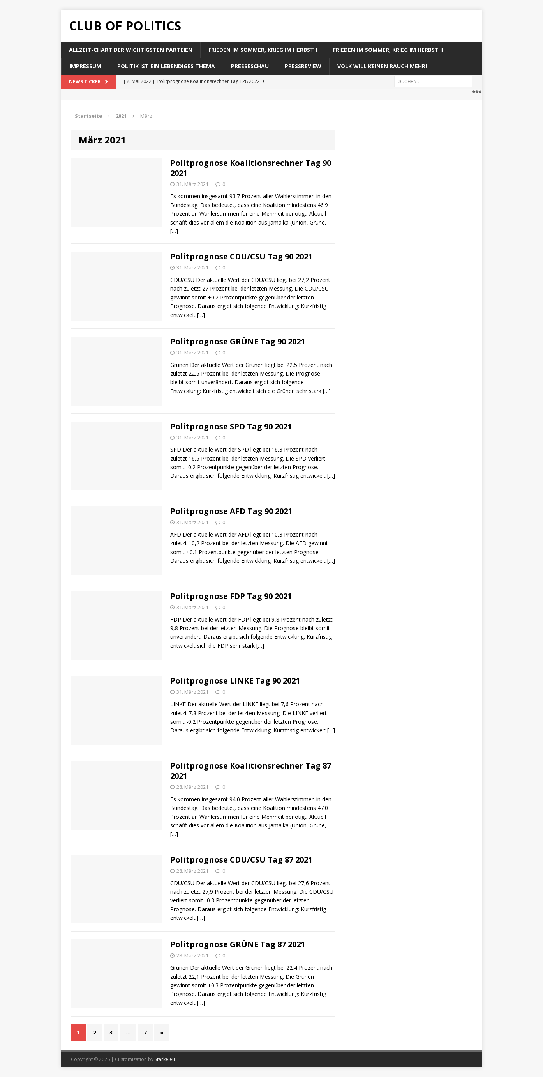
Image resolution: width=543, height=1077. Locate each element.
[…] (174, 231)
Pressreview (303, 66)
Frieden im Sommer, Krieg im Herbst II (388, 49)
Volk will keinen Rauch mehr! (382, 66)
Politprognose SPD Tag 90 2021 (231, 426)
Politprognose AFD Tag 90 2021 (231, 511)
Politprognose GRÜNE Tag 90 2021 (237, 341)
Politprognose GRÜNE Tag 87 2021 (237, 944)
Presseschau (250, 66)
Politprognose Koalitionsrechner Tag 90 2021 (250, 168)
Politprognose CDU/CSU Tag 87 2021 (241, 859)
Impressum (85, 66)
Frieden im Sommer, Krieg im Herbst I (262, 49)
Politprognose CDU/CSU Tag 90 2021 (241, 256)
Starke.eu (165, 1059)
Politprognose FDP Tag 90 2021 (231, 596)
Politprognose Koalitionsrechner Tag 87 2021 (250, 770)
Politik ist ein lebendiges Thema (166, 66)
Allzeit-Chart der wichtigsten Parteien (130, 49)
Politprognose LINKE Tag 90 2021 (235, 680)
